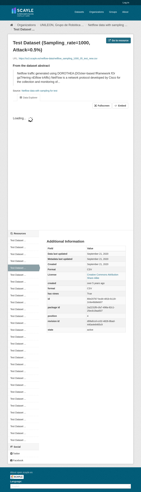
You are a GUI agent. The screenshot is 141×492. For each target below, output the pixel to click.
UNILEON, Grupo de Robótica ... (62, 25)
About (125, 12)
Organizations (96, 12)
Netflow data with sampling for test (39, 90)
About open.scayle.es (21, 472)
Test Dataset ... (24, 29)
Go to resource (118, 40)
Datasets (79, 12)
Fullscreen (102, 105)
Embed (120, 105)
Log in (126, 2)
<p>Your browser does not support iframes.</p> (70, 169)
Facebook (16, 460)
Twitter (15, 453)
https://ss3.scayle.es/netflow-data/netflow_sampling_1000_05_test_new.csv (58, 58)
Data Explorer (28, 97)
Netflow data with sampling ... (107, 25)
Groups (113, 12)
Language (15, 481)
